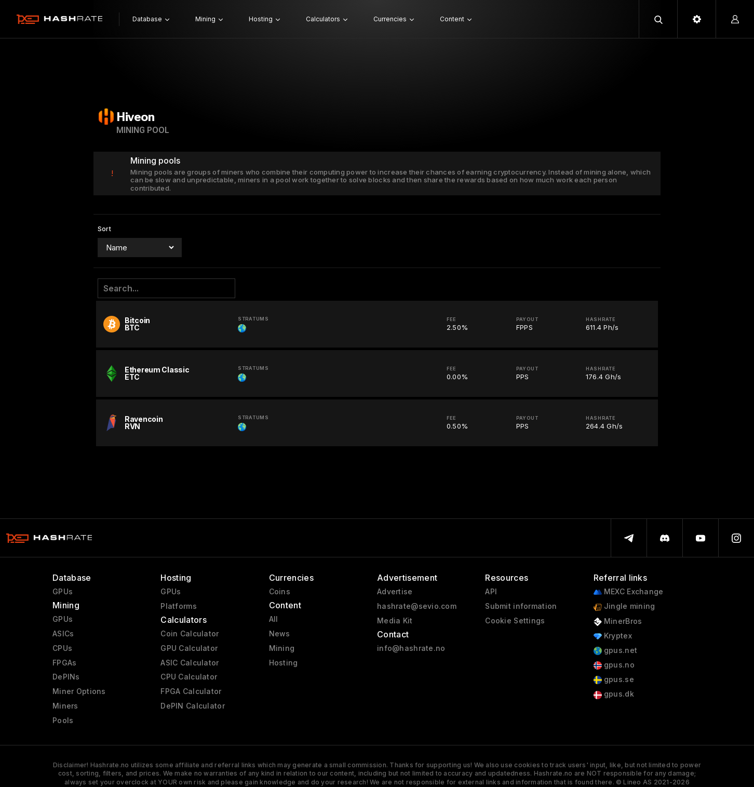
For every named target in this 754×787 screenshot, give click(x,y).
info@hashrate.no (411, 648)
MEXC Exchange (629, 592)
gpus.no (614, 665)
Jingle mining (624, 606)
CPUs (62, 648)
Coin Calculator (189, 634)
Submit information (521, 606)
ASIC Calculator (189, 663)
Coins (279, 592)
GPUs (62, 592)
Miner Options (79, 691)
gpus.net (616, 650)
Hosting (283, 663)
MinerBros (618, 621)
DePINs (66, 677)
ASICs (63, 634)
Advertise (395, 592)
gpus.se (614, 679)
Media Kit (395, 621)
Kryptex (613, 636)
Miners (65, 706)
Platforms (178, 606)
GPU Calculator (189, 648)
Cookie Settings (515, 621)
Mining (282, 648)
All (273, 619)
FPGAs (64, 663)
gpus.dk (614, 694)
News (279, 634)
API (491, 592)
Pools (62, 720)
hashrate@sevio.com (416, 606)
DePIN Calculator (192, 706)
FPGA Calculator (190, 691)
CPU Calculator (188, 677)
